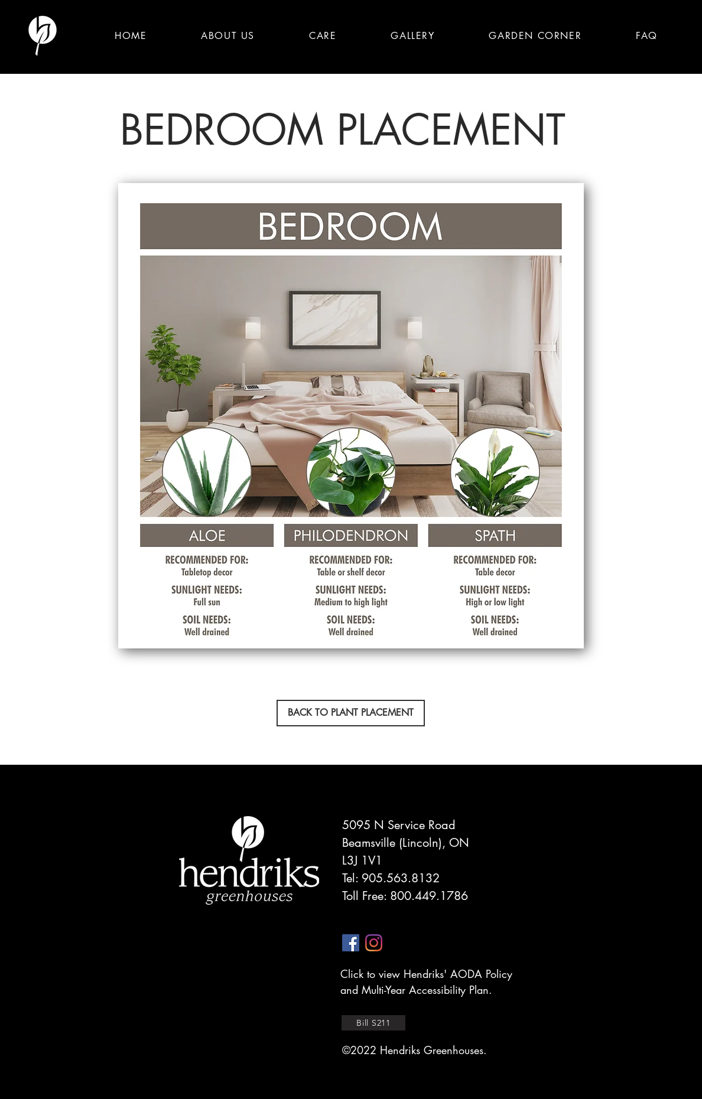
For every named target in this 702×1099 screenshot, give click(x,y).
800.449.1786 (429, 896)
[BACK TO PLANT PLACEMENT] (351, 713)
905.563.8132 (401, 878)
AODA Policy (481, 974)
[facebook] (350, 942)
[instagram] (373, 942)
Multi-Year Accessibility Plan (425, 990)
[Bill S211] (373, 1022)
